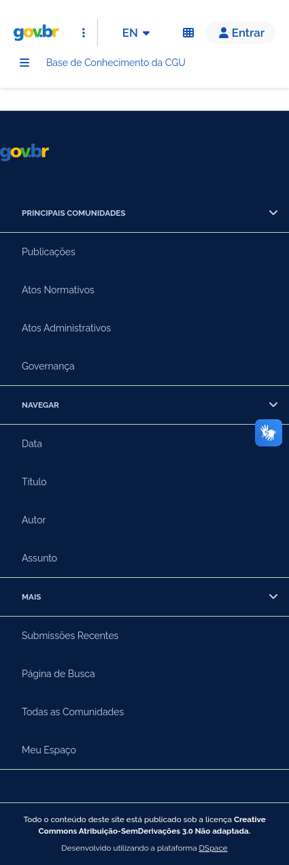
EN (138, 32)
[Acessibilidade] (188, 33)
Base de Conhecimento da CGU (116, 62)
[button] (240, 33)
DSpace (213, 848)
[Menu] (24, 63)
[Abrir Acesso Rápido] (84, 33)
